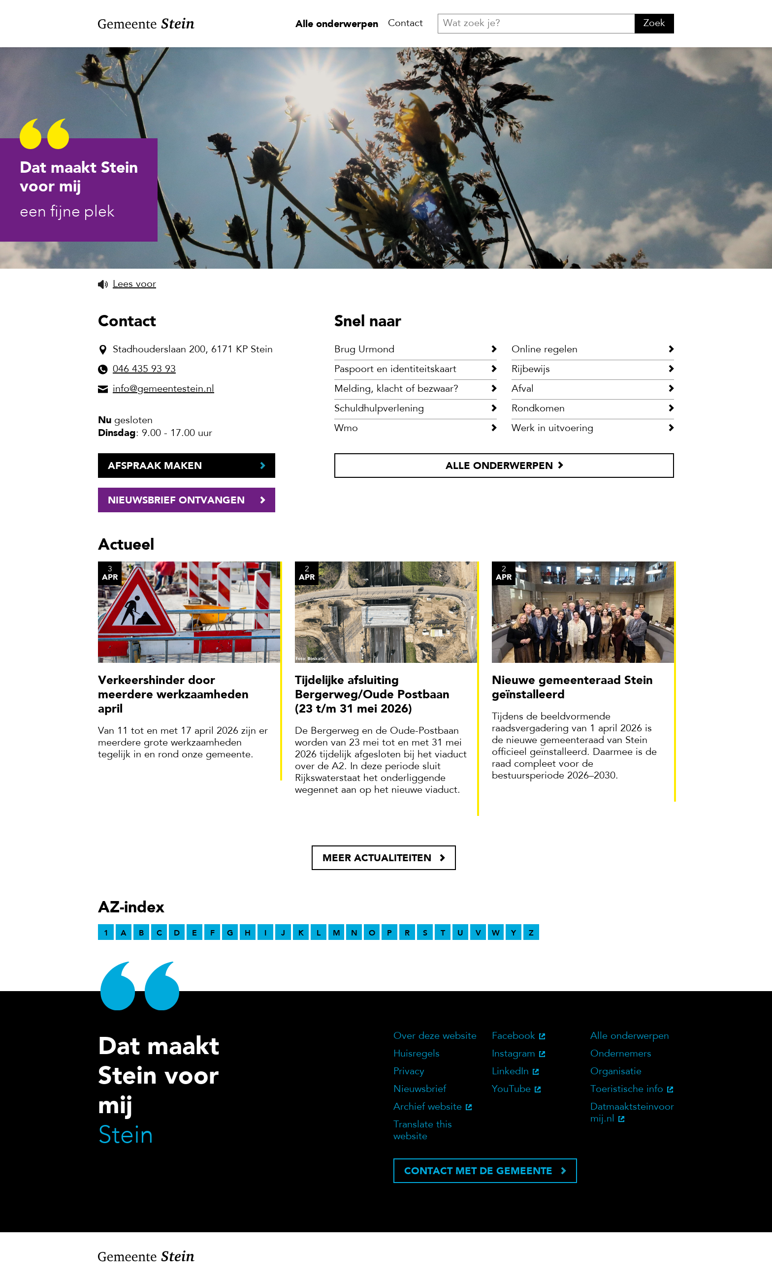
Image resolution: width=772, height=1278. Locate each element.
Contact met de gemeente (478, 1171)
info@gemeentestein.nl (163, 389)
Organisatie (616, 1072)
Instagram (513, 1054)
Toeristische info (626, 1089)
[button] (127, 284)
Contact (405, 24)
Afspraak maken (155, 465)
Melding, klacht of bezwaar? (396, 389)
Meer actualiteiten (376, 858)
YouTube (511, 1089)
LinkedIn (510, 1072)
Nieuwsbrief (419, 1089)
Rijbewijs (531, 369)
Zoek (654, 24)
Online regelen (545, 350)
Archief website (427, 1107)
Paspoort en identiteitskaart (395, 369)
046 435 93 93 (144, 369)
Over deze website (435, 1036)
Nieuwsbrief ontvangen (176, 500)
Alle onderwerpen (336, 24)
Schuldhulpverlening (379, 409)
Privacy (408, 1072)
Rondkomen (538, 409)
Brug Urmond (364, 350)
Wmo (346, 429)
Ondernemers (620, 1054)
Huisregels (416, 1054)
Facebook (513, 1036)
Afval (523, 389)
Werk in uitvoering (552, 429)
